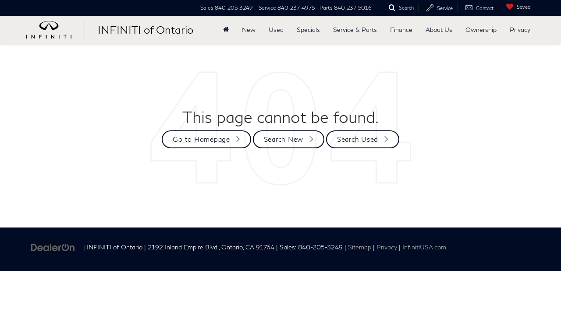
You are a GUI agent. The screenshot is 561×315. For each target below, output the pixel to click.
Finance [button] (401, 29)
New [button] (249, 29)
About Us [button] (439, 29)
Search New (284, 139)
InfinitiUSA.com (424, 247)
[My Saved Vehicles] (516, 7)
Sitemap (359, 247)
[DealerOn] (53, 246)
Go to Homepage (201, 139)
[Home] (226, 30)
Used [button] (276, 29)
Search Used (357, 139)
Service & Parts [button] (355, 29)
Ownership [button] (481, 29)
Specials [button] (308, 29)
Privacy (520, 29)
